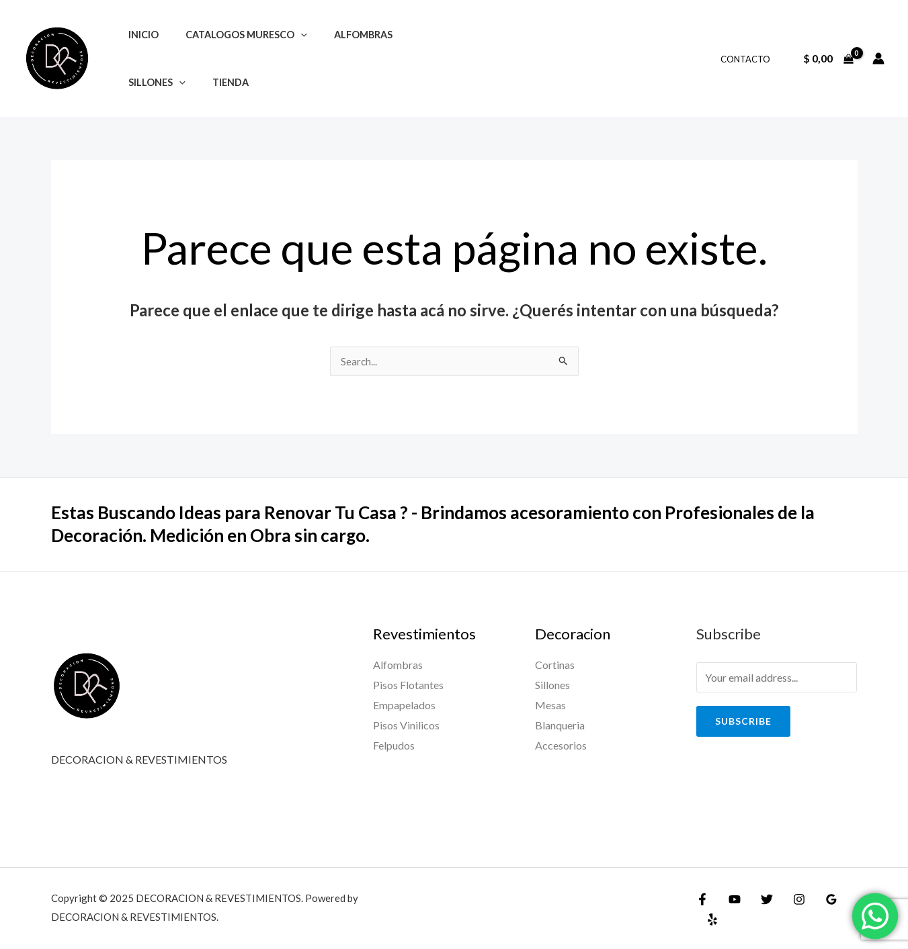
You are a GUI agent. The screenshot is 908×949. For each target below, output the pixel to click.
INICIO (139, 34)
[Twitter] (760, 910)
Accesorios (561, 745)
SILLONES (152, 82)
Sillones (552, 685)
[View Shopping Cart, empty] (828, 58)
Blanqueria (560, 725)
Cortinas (555, 665)
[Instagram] (789, 910)
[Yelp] (847, 910)
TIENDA (219, 82)
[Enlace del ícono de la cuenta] (878, 58)
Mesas (550, 705)
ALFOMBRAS (344, 34)
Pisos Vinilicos (406, 725)
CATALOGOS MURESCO (235, 34)
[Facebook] (702, 910)
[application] (289, 34)
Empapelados (404, 705)
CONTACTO (750, 59)
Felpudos (394, 745)
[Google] (818, 910)
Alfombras (398, 665)
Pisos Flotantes (408, 685)
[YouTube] (731, 910)
